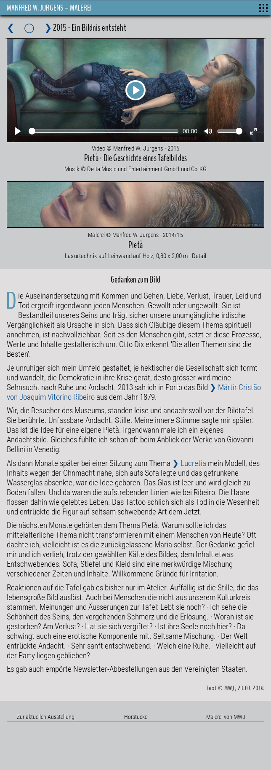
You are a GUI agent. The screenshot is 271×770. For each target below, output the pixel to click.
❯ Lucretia (189, 463)
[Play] (135, 90)
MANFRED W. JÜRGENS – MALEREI (49, 7)
